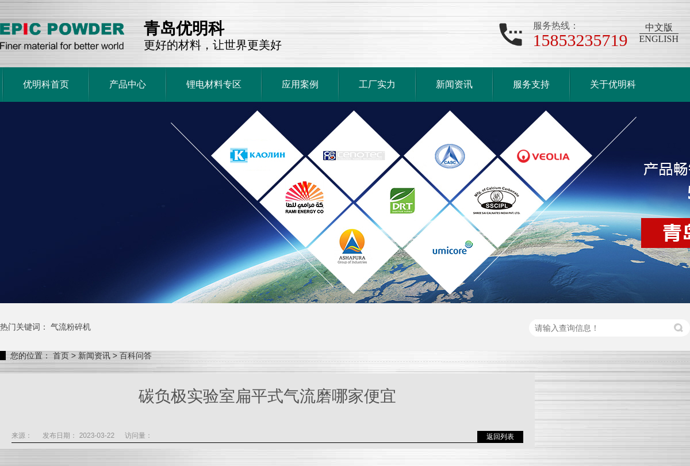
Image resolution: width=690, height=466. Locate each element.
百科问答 (136, 355)
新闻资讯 (454, 84)
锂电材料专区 (213, 84)
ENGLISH (658, 39)
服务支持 (531, 84)
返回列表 (500, 437)
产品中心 (127, 84)
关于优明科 (613, 84)
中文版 (659, 27)
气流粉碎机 (71, 326)
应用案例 (300, 84)
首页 (61, 355)
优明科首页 (46, 84)
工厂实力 (377, 84)
